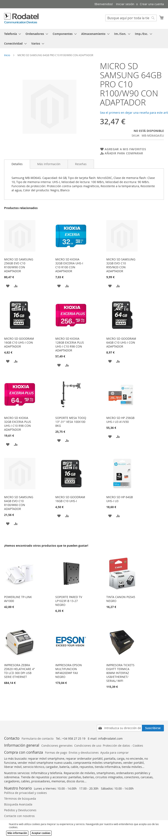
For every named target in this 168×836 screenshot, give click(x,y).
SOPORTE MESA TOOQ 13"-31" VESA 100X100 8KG (70, 422)
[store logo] (21, 18)
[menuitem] (11, 34)
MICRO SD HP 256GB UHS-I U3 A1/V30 (120, 420)
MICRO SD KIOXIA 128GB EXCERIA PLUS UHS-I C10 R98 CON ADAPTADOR (69, 344)
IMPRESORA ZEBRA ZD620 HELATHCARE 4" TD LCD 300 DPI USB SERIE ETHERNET (19, 671)
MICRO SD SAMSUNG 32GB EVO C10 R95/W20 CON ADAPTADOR (120, 265)
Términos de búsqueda (20, 799)
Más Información (48, 164)
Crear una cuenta (152, 4)
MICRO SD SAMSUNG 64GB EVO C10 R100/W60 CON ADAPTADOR (18, 503)
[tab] (84, 38)
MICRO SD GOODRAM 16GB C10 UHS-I (70, 499)
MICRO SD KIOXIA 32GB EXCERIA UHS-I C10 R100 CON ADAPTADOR (69, 265)
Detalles (17, 164)
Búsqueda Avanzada (18, 804)
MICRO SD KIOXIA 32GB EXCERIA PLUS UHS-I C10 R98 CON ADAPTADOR (17, 424)
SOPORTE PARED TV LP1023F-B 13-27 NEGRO (68, 601)
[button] (7, 285)
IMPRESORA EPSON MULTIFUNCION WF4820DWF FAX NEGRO (68, 671)
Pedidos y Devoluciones (20, 810)
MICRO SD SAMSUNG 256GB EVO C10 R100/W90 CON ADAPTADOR (18, 265)
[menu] (84, 38)
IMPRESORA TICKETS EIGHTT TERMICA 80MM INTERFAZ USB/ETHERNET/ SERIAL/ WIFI (120, 673)
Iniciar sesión (125, 4)
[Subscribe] (153, 728)
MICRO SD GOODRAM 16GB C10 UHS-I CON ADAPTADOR (19, 342)
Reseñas (81, 164)
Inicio (7, 55)
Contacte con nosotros (19, 816)
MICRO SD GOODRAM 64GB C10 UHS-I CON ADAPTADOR (121, 342)
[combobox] (131, 18)
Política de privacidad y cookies (25, 793)
